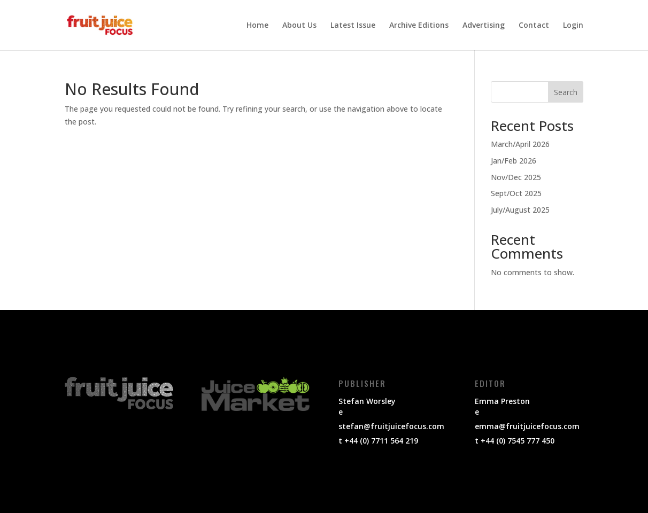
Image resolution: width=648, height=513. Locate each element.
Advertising (483, 25)
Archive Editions (419, 25)
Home (257, 25)
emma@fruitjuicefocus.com (527, 426)
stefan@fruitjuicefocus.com (391, 426)
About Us (299, 25)
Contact (534, 25)
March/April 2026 (520, 144)
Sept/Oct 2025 (516, 193)
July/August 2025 (520, 210)
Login (573, 25)
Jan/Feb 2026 (513, 161)
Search (565, 92)
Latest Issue (352, 25)
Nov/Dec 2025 (516, 177)
